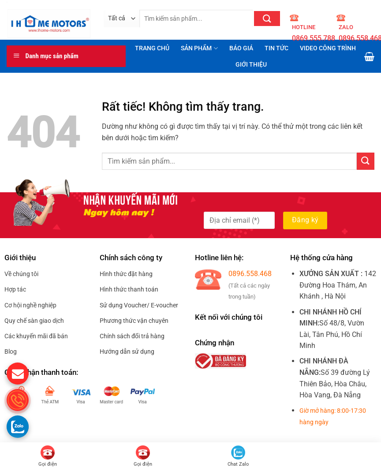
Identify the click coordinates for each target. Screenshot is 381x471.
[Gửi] (267, 18)
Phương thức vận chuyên (134, 320)
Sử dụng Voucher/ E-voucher (139, 305)
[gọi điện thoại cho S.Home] (18, 400)
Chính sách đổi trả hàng (132, 336)
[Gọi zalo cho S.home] (18, 426)
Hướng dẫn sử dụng (127, 351)
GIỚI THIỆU (251, 64)
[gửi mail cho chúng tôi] (18, 374)
